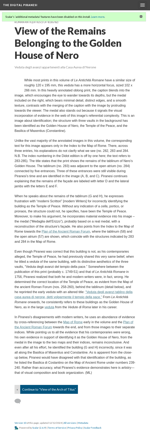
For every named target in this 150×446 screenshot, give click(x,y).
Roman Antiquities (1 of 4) (32, 22)
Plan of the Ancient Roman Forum (66, 231)
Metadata (83, 422)
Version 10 (20, 422)
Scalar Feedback (92, 427)
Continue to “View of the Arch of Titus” (49, 389)
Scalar (35, 427)
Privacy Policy (75, 427)
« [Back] (17, 389)
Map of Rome (73, 322)
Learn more (97, 16)
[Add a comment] (19, 401)
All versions (70, 422)
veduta (49, 307)
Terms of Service (57, 427)
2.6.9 (42, 427)
